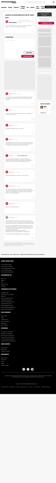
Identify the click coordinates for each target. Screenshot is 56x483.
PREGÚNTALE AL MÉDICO (22, 7)
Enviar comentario (28, 56)
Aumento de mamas (4, 319)
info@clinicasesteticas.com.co (31, 383)
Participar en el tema (46, 23)
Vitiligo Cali (3, 296)
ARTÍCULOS (32, 7)
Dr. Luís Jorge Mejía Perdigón (6, 270)
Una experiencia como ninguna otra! (7, 337)
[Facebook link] (28, 369)
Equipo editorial (4, 349)
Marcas (2, 361)
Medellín (2, 280)
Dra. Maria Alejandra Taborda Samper (8, 268)
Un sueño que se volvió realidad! (7, 331)
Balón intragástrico (4, 325)
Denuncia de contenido (5, 351)
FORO (28, 7)
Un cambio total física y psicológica (7, 339)
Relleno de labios (4, 315)
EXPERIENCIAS (16, 7)
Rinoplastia (43, 112)
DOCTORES (10, 7)
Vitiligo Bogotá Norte (5, 292)
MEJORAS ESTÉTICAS (43, 7)
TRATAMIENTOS (4, 7)
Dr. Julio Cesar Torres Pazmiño (6, 266)
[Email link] (32, 369)
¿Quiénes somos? (4, 347)
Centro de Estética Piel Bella (6, 264)
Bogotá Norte (3, 278)
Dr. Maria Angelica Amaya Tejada (7, 271)
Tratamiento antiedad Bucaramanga (7, 301)
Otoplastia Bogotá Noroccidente (7, 305)
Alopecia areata (4, 323)
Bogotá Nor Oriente (4, 284)
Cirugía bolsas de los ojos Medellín (7, 294)
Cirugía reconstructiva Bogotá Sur (7, 309)
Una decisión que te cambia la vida (7, 335)
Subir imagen (29, 52)
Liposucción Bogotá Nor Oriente (7, 298)
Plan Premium (3, 359)
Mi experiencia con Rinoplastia (6, 333)
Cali (2, 282)
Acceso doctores (4, 357)
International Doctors (5, 365)
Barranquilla (3, 285)
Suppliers (2, 363)
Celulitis (2, 317)
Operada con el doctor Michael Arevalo (8, 340)
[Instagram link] (23, 369)
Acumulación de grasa (5, 321)
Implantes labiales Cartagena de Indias (8, 307)
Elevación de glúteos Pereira (6, 303)
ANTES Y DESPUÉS (37, 7)
